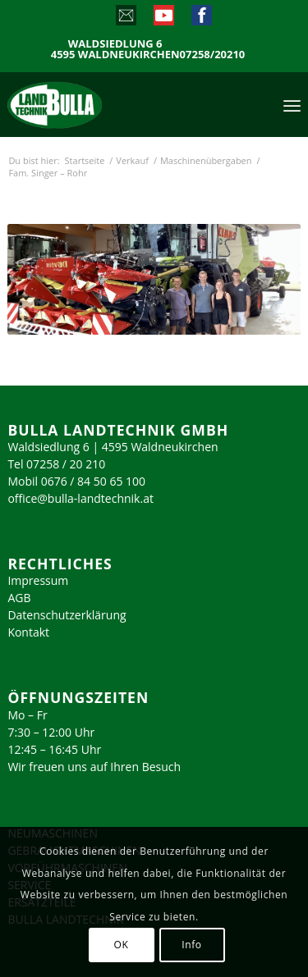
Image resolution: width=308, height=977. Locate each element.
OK (121, 945)
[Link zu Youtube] (163, 19)
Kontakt (28, 632)
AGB (18, 597)
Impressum (37, 580)
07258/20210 (213, 54)
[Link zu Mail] (125, 19)
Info (191, 945)
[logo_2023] (89, 104)
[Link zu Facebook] (200, 19)
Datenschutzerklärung (66, 615)
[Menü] (292, 104)
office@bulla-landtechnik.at (80, 498)
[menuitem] (292, 104)
